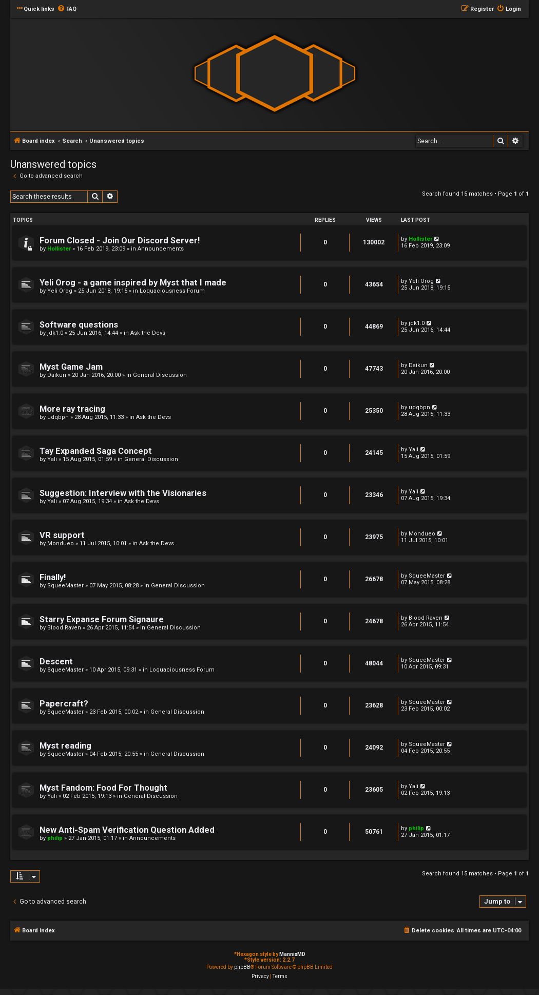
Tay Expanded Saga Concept (96, 451)
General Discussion (160, 375)
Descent (56, 661)
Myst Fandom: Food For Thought (103, 788)
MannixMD (292, 954)
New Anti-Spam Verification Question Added (127, 830)
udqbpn (58, 417)
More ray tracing (72, 409)
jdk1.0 (55, 333)
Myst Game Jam (71, 367)
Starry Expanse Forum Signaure (102, 619)
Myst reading (65, 746)
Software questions (79, 325)
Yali (52, 459)
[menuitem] (66, 9)
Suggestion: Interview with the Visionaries (123, 493)
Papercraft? (64, 704)
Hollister (59, 248)
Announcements (161, 248)
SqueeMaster (65, 585)
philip (55, 838)
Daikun (56, 375)
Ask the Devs (147, 333)
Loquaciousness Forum (172, 291)
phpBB (242, 967)
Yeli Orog (59, 291)
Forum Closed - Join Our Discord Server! (120, 240)
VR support (62, 535)
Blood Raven (64, 627)
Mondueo (60, 543)
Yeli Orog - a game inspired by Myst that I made (133, 283)
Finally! (53, 577)
